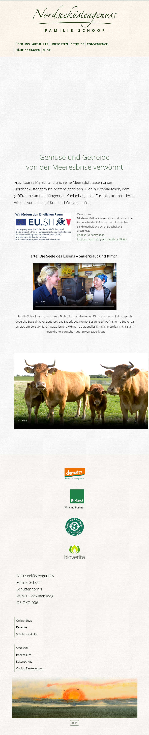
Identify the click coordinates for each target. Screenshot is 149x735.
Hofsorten (59, 44)
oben (74, 722)
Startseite (22, 648)
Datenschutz (24, 661)
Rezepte (21, 627)
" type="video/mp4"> (74, 286)
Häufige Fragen (28, 50)
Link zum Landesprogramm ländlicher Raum (102, 239)
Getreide (77, 44)
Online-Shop (24, 620)
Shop (47, 50)
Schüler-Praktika (26, 634)
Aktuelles (40, 44)
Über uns (22, 44)
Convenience (97, 44)
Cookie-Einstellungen (29, 668)
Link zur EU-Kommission (90, 235)
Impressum (23, 655)
